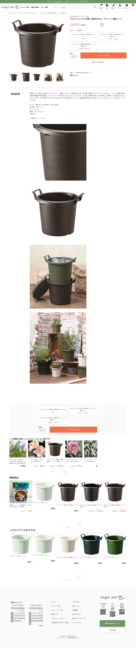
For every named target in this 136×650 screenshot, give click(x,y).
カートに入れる (103, 55)
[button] (65, 472)
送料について (74, 75)
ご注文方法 (75, 602)
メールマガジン (77, 622)
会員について (76, 606)
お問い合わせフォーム (112, 623)
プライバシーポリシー (58, 618)
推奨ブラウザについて (79, 618)
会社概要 (75, 610)
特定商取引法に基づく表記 (59, 622)
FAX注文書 (112, 630)
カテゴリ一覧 (55, 606)
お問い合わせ (76, 614)
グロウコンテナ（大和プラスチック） (28, 13)
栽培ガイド (55, 614)
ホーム (53, 602)
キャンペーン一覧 (57, 610)
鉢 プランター (13, 13)
